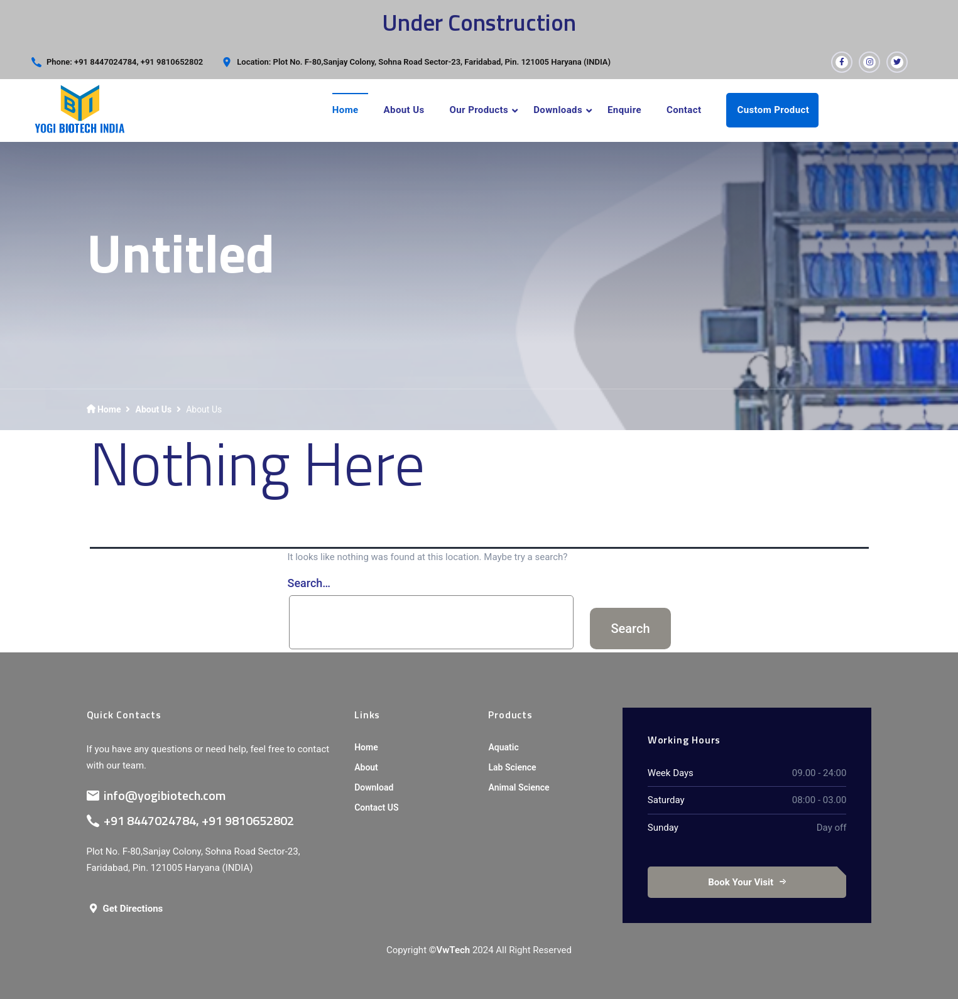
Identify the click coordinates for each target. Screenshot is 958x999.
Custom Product (773, 110)
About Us (404, 110)
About (366, 767)
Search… (309, 583)
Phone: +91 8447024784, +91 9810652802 (124, 62)
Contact (684, 110)
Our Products (479, 110)
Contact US (376, 807)
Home (345, 110)
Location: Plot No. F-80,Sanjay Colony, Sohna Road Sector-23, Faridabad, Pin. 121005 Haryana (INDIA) (424, 62)
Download (373, 787)
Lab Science (512, 767)
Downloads (557, 110)
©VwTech (449, 950)
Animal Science (518, 787)
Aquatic (503, 747)
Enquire (624, 110)
